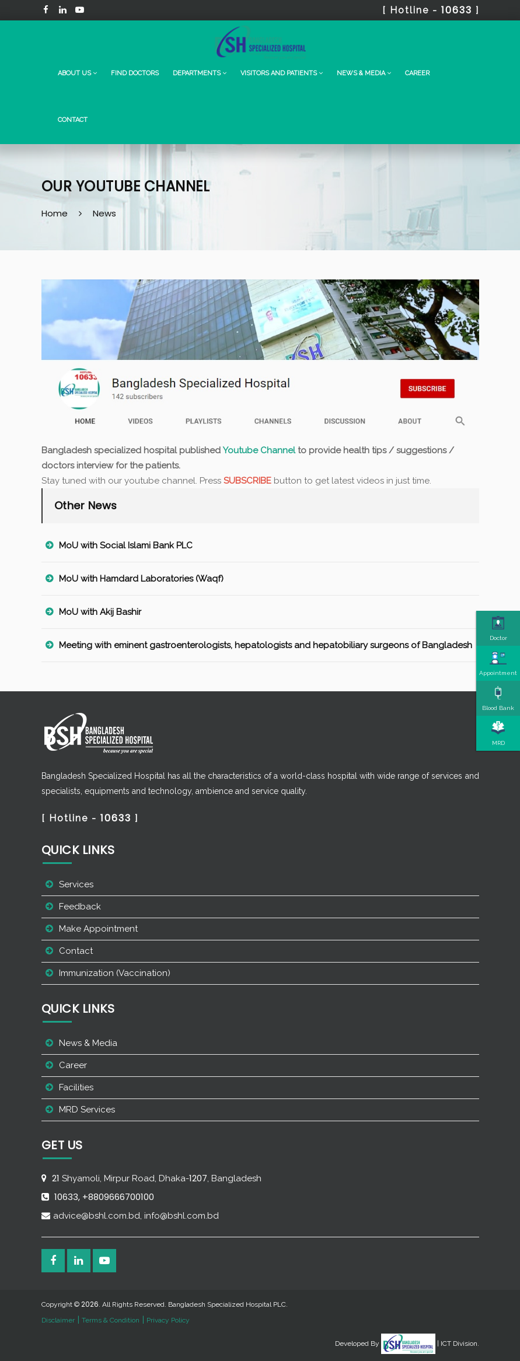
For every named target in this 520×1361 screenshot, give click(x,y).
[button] (77, 73)
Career (417, 73)
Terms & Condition (110, 1320)
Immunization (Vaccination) (114, 973)
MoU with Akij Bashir (100, 612)
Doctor (498, 628)
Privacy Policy (168, 1320)
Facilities (76, 1087)
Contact (73, 120)
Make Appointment (98, 928)
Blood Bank (498, 698)
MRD (498, 733)
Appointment (498, 663)
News (104, 213)
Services (76, 884)
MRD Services (87, 1109)
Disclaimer (58, 1320)
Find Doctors (135, 73)
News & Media (88, 1043)
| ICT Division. (430, 1343)
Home (54, 213)
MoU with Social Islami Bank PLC (126, 545)
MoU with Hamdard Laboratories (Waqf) (141, 578)
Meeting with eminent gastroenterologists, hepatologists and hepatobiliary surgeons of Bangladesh (265, 645)
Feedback (80, 906)
